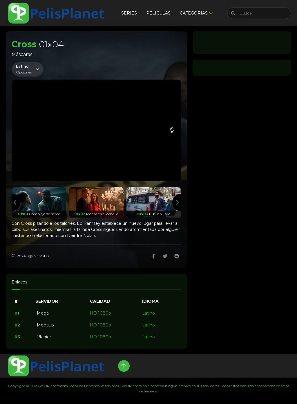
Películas (158, 13)
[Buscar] (259, 13)
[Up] (124, 366)
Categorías (194, 13)
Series (129, 13)
